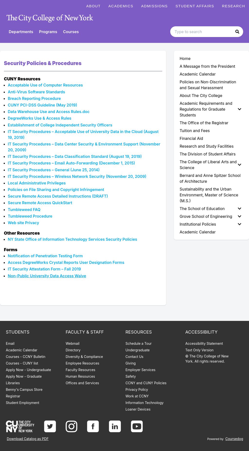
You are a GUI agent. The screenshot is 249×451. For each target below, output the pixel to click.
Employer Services (140, 370)
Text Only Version (199, 350)
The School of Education (210, 208)
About (93, 6)
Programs (48, 31)
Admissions (154, 6)
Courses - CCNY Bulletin (25, 357)
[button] (237, 32)
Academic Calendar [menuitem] (198, 74)
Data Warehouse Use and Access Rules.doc (48, 111)
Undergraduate (137, 350)
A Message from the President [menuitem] (207, 66)
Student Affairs (195, 6)
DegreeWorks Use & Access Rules (39, 118)
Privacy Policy (136, 389)
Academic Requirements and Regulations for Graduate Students (210, 109)
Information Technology (144, 403)
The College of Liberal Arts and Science (210, 164)
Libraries (13, 383)
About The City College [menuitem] (201, 95)
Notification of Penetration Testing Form (45, 255)
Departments (21, 31)
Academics (120, 6)
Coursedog (234, 439)
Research (233, 6)
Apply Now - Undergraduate (28, 370)
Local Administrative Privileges (37, 183)
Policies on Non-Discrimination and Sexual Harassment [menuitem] (208, 84)
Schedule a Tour (138, 343)
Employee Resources (82, 363)
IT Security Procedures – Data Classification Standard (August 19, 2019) (75, 156)
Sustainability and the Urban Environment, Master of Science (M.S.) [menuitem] (209, 195)
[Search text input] (206, 31)
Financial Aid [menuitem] (191, 138)
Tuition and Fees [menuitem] (195, 130)
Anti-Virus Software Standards (36, 91)
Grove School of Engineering (210, 216)
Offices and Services (82, 383)
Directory (73, 350)
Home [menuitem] (185, 58)
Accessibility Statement (204, 343)
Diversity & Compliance (84, 357)
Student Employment (22, 403)
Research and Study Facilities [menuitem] (207, 146)
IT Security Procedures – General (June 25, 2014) (54, 169)
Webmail (73, 343)
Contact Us (134, 357)
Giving (130, 363)
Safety (130, 376)
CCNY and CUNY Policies (146, 383)
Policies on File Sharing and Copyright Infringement (56, 189)
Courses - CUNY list (22, 363)
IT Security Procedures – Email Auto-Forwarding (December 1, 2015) (71, 163)
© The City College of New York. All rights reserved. (207, 358)
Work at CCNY (137, 396)
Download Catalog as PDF (28, 439)
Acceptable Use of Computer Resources (45, 85)
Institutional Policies (210, 224)
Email (10, 343)
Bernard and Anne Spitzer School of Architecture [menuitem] (210, 178)
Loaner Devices (138, 409)
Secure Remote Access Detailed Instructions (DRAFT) (58, 196)
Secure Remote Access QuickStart (40, 202)
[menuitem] (211, 109)
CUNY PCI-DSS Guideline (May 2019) (42, 105)
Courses (71, 31)
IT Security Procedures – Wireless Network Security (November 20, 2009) (77, 176)
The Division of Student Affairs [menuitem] (208, 154)
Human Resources (80, 376)
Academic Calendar (21, 350)
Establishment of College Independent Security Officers (60, 125)
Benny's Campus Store (24, 389)
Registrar (13, 396)
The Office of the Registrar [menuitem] (204, 122)
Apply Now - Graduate (24, 376)
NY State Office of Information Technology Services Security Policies (72, 239)
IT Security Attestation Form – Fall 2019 (44, 269)
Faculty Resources (80, 370)
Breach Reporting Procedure (35, 98)
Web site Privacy (24, 222)
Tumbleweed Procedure (30, 216)
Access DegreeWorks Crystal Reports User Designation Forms (66, 262)
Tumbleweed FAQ (24, 209)
